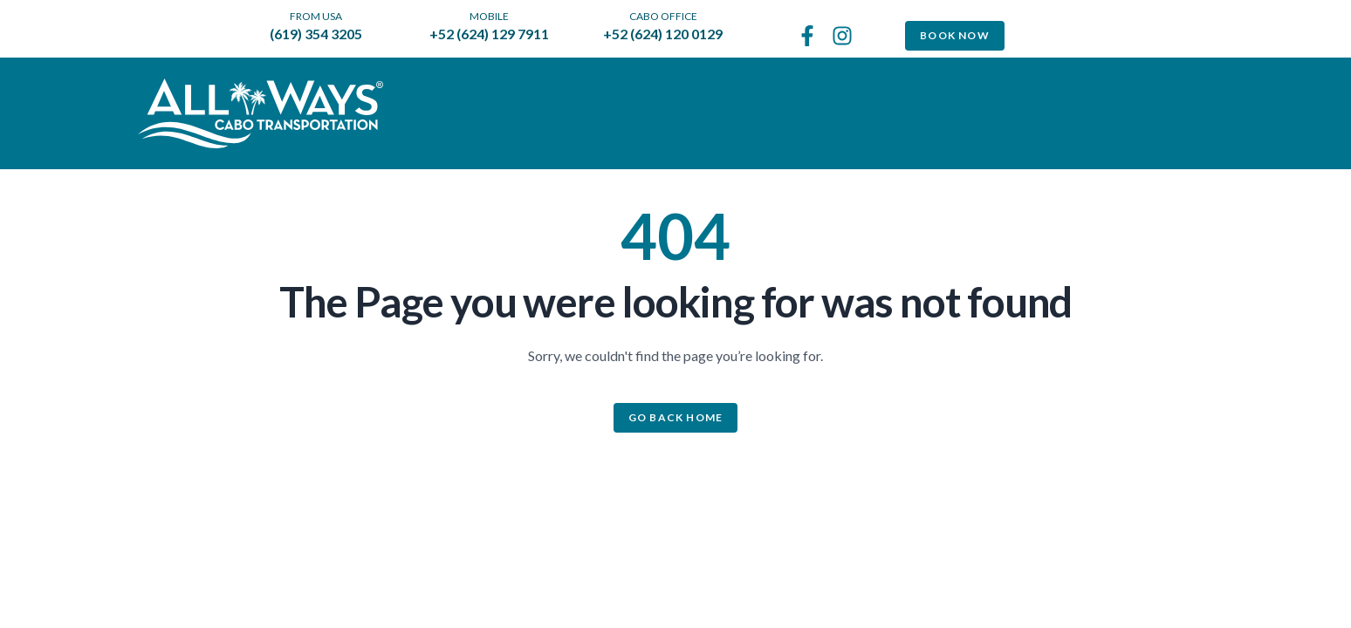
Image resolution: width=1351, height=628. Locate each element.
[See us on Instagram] (842, 35)
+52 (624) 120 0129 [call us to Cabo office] (663, 33)
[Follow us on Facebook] (807, 35)
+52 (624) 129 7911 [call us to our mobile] (489, 33)
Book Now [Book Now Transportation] (955, 35)
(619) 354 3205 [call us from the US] (316, 33)
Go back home (675, 417)
